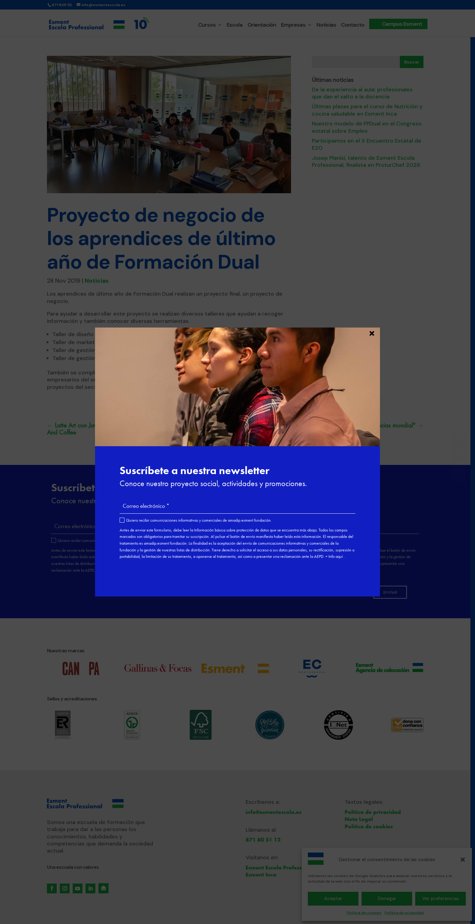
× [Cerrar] (371, 332)
